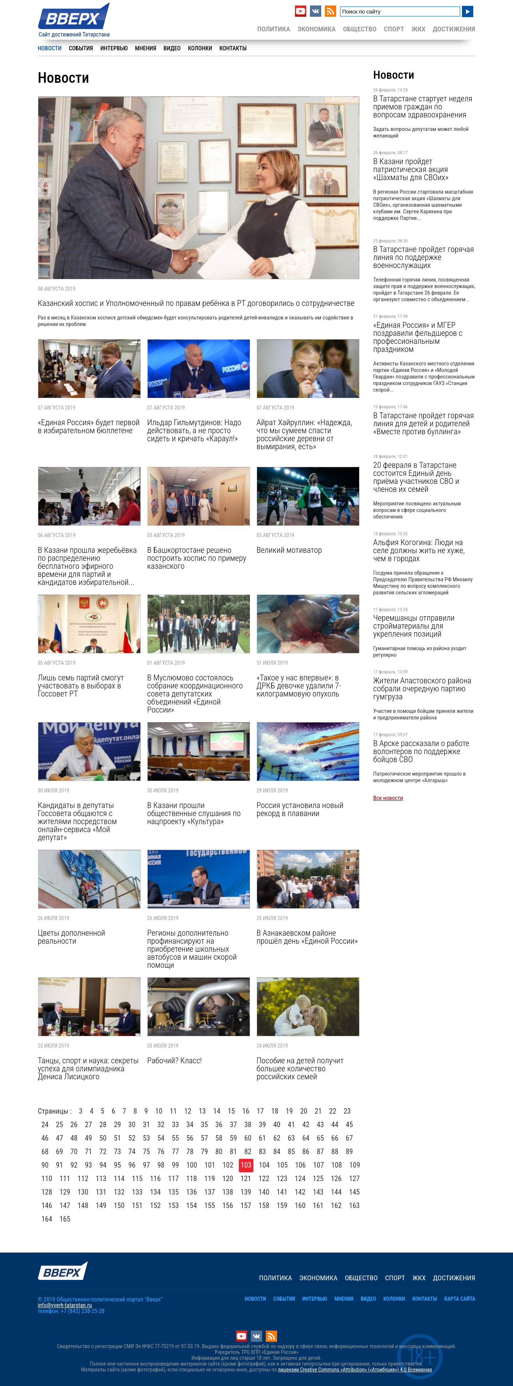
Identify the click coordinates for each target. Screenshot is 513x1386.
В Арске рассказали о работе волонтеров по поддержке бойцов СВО (421, 751)
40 (277, 1124)
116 (155, 1178)
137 (209, 1192)
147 (64, 1205)
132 (119, 1192)
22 (333, 1111)
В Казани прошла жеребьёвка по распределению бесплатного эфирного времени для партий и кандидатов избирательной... (87, 566)
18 (275, 1111)
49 (88, 1138)
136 (191, 1192)
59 (233, 1138)
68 (45, 1151)
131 (101, 1192)
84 (277, 1151)
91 (59, 1165)
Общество (360, 29)
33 (175, 1124)
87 (320, 1151)
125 (318, 1178)
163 (354, 1205)
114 (119, 1178)
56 (190, 1138)
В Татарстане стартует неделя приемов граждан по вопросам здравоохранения (423, 106)
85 (291, 1151)
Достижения (454, 29)
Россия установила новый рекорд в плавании (300, 809)
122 (264, 1178)
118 (191, 1178)
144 (336, 1192)
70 (74, 1151)
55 (175, 1138)
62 (277, 1138)
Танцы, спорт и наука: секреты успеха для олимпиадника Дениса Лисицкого (88, 1068)
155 (209, 1205)
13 (202, 1111)
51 (117, 1138)
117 (173, 1178)
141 (282, 1192)
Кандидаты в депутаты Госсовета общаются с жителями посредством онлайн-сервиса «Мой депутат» (77, 821)
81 (233, 1151)
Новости (50, 48)
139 (245, 1192)
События (81, 48)
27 (88, 1124)
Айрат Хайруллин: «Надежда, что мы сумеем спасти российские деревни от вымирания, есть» (304, 434)
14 (217, 1111)
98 (161, 1165)
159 (282, 1205)
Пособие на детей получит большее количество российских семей (300, 1068)
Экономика (317, 29)
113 (101, 1178)
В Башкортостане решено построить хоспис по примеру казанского (196, 558)
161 (318, 1205)
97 (146, 1165)
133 (137, 1192)
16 (245, 1111)
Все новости (388, 798)
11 (173, 1111)
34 (190, 1124)
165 (64, 1219)
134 (155, 1192)
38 (248, 1124)
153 (173, 1205)
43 (320, 1124)
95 (117, 1165)
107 (318, 1165)
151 (137, 1205)
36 (219, 1124)
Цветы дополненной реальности (71, 937)
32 (161, 1124)
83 (262, 1151)
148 (83, 1205)
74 (132, 1151)
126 (336, 1178)
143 (318, 1192)
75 (146, 1151)
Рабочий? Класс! (174, 1060)
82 (248, 1151)
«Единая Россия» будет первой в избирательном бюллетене (89, 426)
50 (103, 1138)
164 (47, 1219)
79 (204, 1151)
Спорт (394, 29)
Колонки (200, 48)
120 (227, 1178)
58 (219, 1138)
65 (320, 1138)
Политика (273, 29)
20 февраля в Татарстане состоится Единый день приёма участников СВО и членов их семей (416, 477)
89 (349, 1151)
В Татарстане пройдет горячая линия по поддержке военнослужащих (423, 257)
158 (264, 1205)
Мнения (145, 48)
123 (282, 1178)
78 (190, 1151)
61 (262, 1138)
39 (262, 1124)
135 (173, 1192)
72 (103, 1151)
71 (88, 1151)
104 (264, 1165)
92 (74, 1165)
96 (132, 1165)
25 (59, 1124)
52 (132, 1138)
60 (248, 1138)
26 (74, 1124)
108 (336, 1165)
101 (210, 1165)
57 (204, 1138)
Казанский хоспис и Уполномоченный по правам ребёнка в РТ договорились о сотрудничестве (196, 303)
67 (349, 1138)
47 (59, 1138)
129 (64, 1192)
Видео (172, 48)
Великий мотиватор (289, 550)
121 (245, 1178)
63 (291, 1138)
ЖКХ (418, 29)
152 (155, 1205)
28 (103, 1124)
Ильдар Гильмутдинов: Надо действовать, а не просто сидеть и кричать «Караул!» (194, 430)
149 (101, 1205)
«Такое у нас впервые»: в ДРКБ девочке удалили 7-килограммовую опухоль (299, 685)
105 (282, 1165)
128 (47, 1192)
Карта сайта (459, 1299)
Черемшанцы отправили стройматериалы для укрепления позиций (414, 626)
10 (159, 1111)
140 (264, 1192)
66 (335, 1138)
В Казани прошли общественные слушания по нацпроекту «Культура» (194, 813)
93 (88, 1165)
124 (300, 1178)
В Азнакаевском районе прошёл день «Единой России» (307, 937)
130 (83, 1192)
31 (146, 1124)
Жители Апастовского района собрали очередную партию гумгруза (422, 688)
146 (47, 1205)
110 (47, 1178)
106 (300, 1165)
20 (303, 1111)
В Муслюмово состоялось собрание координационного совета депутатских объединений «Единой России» (195, 693)
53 (146, 1138)
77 (175, 1151)
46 (45, 1138)
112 (83, 1178)
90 (45, 1165)
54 (161, 1138)
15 (231, 1111)
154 (191, 1205)
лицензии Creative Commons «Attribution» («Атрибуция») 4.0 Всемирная (355, 1370)
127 (354, 1178)
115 (137, 1178)
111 (64, 1178)
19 (289, 1111)
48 (74, 1138)
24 (45, 1124)
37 (233, 1124)
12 (187, 1111)
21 (318, 1111)
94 (103, 1165)
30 (132, 1124)
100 (191, 1165)
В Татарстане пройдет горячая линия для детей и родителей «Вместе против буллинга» (423, 423)
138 (227, 1192)
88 (335, 1151)
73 (117, 1151)
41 (291, 1124)
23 (347, 1111)
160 (300, 1205)
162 (336, 1205)
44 (335, 1124)
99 (175, 1165)
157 (245, 1205)
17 (260, 1111)
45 (349, 1124)
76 (161, 1151)
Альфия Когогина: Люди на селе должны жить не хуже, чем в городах (419, 550)
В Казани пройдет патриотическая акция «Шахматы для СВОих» (410, 169)
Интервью (114, 48)
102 (227, 1165)
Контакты (233, 48)
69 (59, 1151)
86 (306, 1151)
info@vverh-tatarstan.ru (65, 1305)
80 (219, 1151)
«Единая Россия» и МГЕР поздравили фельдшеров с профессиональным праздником (418, 337)
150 (119, 1205)
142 (300, 1192)
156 (227, 1205)
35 (204, 1124)
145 (354, 1192)
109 (354, 1165)
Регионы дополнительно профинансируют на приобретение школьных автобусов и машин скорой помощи (192, 949)
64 (306, 1138)
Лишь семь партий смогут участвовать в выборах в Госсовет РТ (81, 685)
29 (117, 1124)
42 (306, 1124)
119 (209, 1178)
